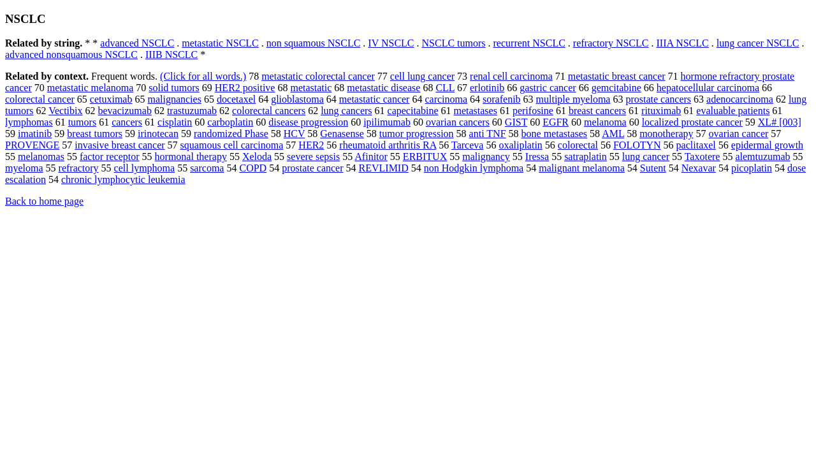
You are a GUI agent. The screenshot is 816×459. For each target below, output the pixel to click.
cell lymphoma (144, 168)
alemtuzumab (762, 156)
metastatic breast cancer (617, 76)
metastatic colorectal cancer (318, 76)
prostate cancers (658, 99)
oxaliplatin (520, 145)
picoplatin (751, 168)
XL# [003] (779, 122)
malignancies (174, 99)
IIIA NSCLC (682, 43)
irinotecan (158, 133)
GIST (516, 122)
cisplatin (174, 122)
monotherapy (666, 133)
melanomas (41, 156)
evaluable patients (732, 110)
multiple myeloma (573, 99)
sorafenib (502, 99)
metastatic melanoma (90, 87)
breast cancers (597, 110)
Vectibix (65, 110)
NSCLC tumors (454, 43)
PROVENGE (32, 145)
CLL (445, 87)
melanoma (605, 122)
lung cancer (645, 156)
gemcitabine (616, 87)
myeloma (24, 168)
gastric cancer (548, 87)
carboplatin (230, 122)
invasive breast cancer (119, 145)
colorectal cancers (268, 110)
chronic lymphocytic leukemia (123, 179)
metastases (475, 110)
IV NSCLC (391, 43)
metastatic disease (383, 87)
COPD (252, 168)
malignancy (486, 156)
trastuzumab (192, 110)
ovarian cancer (739, 133)
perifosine (533, 110)
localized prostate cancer (692, 122)
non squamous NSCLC (313, 43)
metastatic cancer (374, 99)
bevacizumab (125, 110)
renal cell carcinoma (511, 76)
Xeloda (257, 156)
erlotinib (487, 87)
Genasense (341, 133)
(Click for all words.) (203, 76)
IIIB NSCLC (171, 54)
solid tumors (174, 87)
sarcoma (207, 168)
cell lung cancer (422, 76)
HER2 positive (245, 87)
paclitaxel (696, 145)
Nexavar (698, 168)
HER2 (311, 145)
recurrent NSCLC (529, 43)
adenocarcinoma (739, 99)
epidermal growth (767, 145)
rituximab (661, 110)
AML (613, 133)
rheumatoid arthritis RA (387, 145)
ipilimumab (387, 122)
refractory (79, 168)
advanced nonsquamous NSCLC (71, 54)
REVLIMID (384, 168)
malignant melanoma (582, 168)
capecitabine (413, 110)
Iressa (537, 156)
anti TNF (487, 133)
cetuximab (111, 99)
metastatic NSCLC (220, 43)
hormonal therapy (191, 156)
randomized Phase (231, 133)
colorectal (578, 145)
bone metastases (554, 133)
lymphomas (29, 122)
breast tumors (94, 133)
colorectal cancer (40, 99)
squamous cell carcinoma (232, 145)
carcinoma (446, 99)
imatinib (35, 133)
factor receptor (110, 156)
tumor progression (416, 133)
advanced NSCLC (137, 43)
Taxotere (702, 156)
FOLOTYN (637, 145)
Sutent (653, 168)
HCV (294, 133)
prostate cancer (312, 168)
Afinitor (371, 156)
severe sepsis (313, 156)
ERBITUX (425, 156)
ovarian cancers (458, 122)
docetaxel (236, 99)
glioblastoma (297, 99)
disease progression (308, 122)
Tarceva (467, 145)
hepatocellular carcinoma (708, 87)
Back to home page (44, 201)
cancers (127, 122)
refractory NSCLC (611, 43)
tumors (82, 122)
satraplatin (585, 156)
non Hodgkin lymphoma (473, 168)
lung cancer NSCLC (758, 43)
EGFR (556, 122)
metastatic (311, 87)
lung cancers (346, 110)
